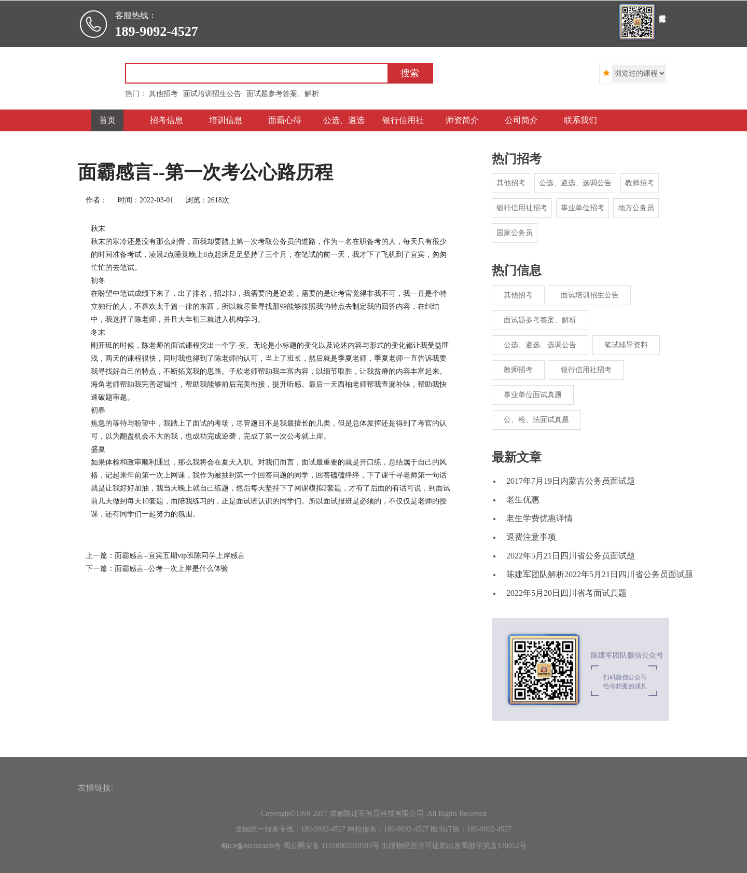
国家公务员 (514, 233)
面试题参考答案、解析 (540, 320)
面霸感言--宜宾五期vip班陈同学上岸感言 (180, 556)
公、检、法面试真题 (536, 420)
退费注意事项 (531, 537)
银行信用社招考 (521, 208)
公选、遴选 (344, 120)
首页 (107, 120)
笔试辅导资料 (626, 345)
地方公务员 (636, 208)
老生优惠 (523, 499)
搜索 (409, 73)
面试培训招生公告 (590, 295)
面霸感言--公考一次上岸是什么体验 (171, 568)
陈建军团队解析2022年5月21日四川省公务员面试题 (599, 574)
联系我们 (580, 120)
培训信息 (225, 120)
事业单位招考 (582, 208)
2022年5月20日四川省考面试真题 (566, 593)
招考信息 (166, 120)
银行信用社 (403, 120)
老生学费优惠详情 (539, 518)
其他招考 (510, 183)
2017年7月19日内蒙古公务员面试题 (570, 480)
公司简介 (521, 120)
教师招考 (639, 183)
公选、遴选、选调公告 (575, 183)
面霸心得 (284, 120)
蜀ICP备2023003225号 (251, 846)
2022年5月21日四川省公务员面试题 (570, 555)
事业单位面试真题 (533, 395)
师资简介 (462, 120)
